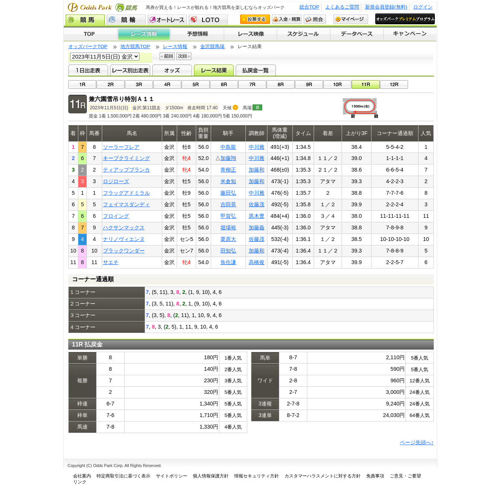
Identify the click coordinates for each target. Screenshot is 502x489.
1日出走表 (88, 70)
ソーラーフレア (121, 147)
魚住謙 (228, 262)
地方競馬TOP (135, 46)
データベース (357, 34)
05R (196, 84)
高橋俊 (256, 262)
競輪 (126, 20)
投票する (255, 19)
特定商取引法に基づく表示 (123, 476)
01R (82, 84)
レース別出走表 (130, 70)
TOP (90, 34)
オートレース (167, 20)
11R (366, 84)
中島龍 (228, 147)
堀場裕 (228, 228)
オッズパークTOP (87, 46)
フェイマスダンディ (126, 204)
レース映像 (250, 34)
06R (224, 84)
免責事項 (375, 476)
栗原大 (228, 239)
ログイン (423, 7)
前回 (167, 56)
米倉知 (228, 181)
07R (252, 84)
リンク (80, 482)
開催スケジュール (303, 34)
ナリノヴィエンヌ (124, 239)
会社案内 (82, 476)
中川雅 (256, 147)
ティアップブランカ (126, 170)
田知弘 (228, 251)
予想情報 (197, 34)
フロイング (116, 216)
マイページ (350, 19)
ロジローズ (116, 181)
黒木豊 (256, 216)
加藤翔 (228, 158)
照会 (315, 19)
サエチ (111, 262)
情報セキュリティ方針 (256, 476)
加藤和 (256, 170)
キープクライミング (126, 158)
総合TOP (309, 7)
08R (281, 84)
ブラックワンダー (124, 251)
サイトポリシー (171, 476)
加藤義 (256, 228)
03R (139, 84)
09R (309, 84)
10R (337, 84)
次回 (183, 56)
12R (394, 84)
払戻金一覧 (256, 70)
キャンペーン (410, 34)
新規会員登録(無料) (386, 7)
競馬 (85, 20)
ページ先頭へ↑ (417, 442)
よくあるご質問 (342, 7)
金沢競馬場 (212, 46)
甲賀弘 (228, 216)
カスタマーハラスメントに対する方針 (323, 476)
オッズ (172, 70)
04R (167, 84)
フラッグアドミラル (126, 193)
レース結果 (214, 70)
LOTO (208, 20)
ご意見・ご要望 (405, 476)
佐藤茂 (256, 204)
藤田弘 (228, 193)
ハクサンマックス (124, 228)
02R (111, 84)
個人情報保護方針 (211, 476)
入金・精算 (287, 19)
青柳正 (228, 170)
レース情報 (143, 34)
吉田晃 (228, 204)
